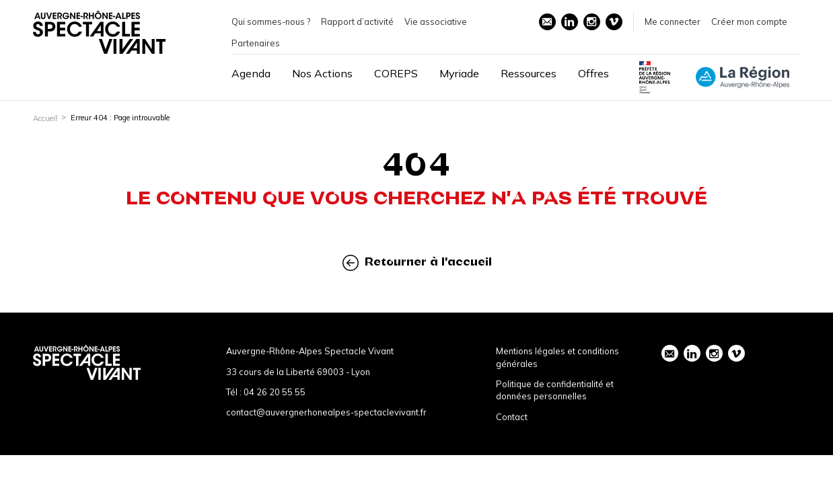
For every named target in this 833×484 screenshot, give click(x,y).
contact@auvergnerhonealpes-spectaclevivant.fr (326, 412)
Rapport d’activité (357, 21)
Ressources (528, 73)
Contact (512, 416)
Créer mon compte (749, 21)
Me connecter (672, 21)
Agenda (250, 73)
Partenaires (255, 43)
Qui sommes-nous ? (270, 21)
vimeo (613, 21)
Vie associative (435, 21)
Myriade (459, 73)
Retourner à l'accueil (417, 262)
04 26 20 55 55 (274, 392)
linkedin (569, 21)
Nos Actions (322, 73)
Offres (593, 73)
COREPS (396, 73)
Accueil (45, 118)
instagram (591, 21)
